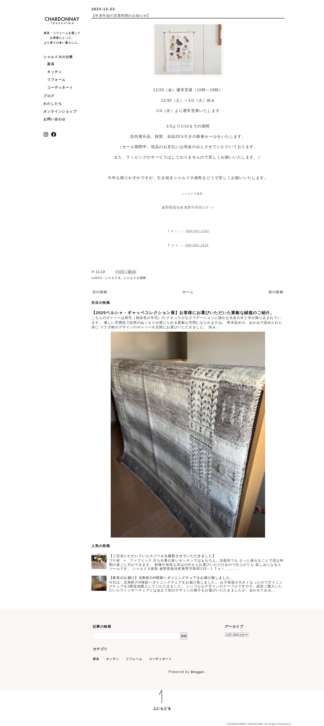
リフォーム (56, 79)
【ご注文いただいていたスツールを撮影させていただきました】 (162, 556)
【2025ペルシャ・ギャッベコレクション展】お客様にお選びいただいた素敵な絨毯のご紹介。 (182, 312)
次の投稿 (99, 292)
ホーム (188, 292)
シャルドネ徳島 (135, 277)
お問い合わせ (54, 119)
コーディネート (60, 87)
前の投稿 (276, 292)
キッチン (54, 72)
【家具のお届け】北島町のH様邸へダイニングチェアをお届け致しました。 (171, 577)
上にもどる (162, 708)
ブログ (49, 96)
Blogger (198, 672)
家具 (51, 64)
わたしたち (52, 103)
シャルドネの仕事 (58, 57)
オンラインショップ (60, 111)
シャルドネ (113, 277)
